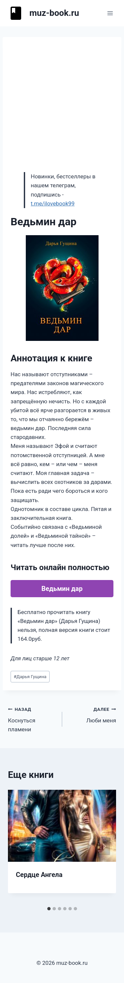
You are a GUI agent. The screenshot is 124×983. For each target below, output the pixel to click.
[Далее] (104, 846)
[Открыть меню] (110, 13)
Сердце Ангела (39, 875)
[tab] (49, 908)
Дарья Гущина (30, 676)
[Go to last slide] (20, 846)
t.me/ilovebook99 (53, 203)
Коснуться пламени (32, 719)
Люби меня (92, 714)
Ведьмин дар (62, 589)
